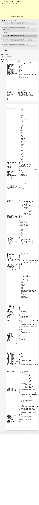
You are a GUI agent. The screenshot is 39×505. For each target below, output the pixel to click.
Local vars (5, 26)
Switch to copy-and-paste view (11, 21)
